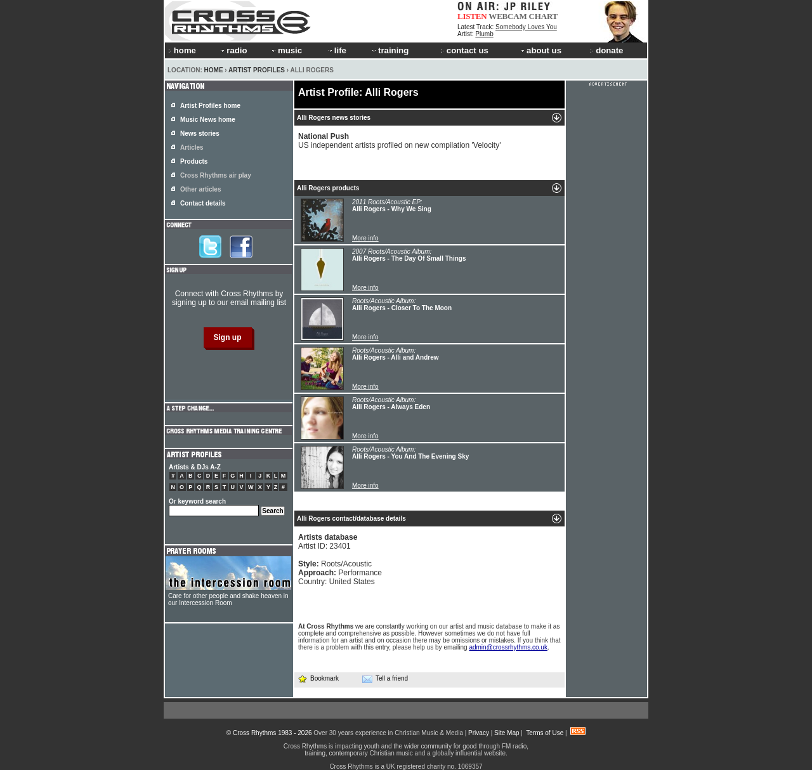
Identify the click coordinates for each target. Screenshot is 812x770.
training (389, 50)
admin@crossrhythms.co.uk (508, 647)
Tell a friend (385, 678)
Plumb (484, 33)
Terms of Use (544, 732)
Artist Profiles (256, 70)
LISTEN (472, 16)
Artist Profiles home (210, 105)
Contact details (203, 203)
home (182, 50)
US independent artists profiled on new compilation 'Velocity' (399, 141)
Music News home (207, 119)
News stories (199, 133)
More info (365, 238)
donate (606, 50)
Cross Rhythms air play (215, 175)
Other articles (200, 189)
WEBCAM (507, 16)
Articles (192, 147)
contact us (464, 50)
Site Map (506, 732)
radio (233, 50)
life (336, 50)
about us (540, 50)
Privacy (478, 732)
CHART (543, 16)
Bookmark (318, 678)
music (286, 50)
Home (213, 70)
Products (193, 161)
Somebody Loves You (526, 26)
